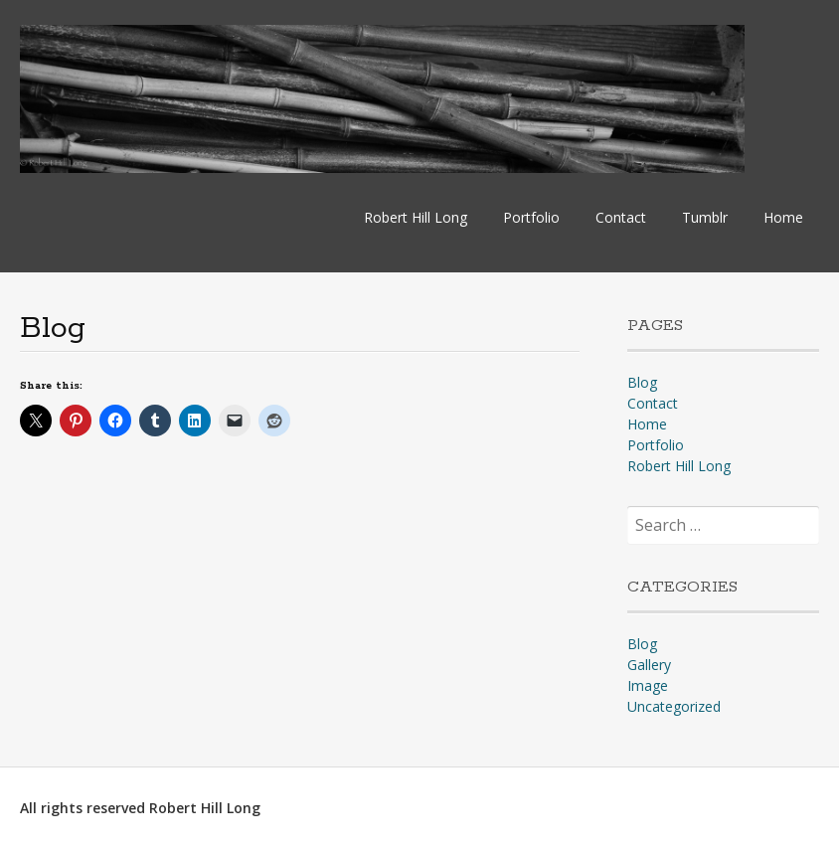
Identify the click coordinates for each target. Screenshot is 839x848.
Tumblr (705, 217)
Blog (642, 382)
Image (647, 685)
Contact (620, 217)
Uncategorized (674, 706)
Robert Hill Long (415, 217)
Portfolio (531, 217)
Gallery (649, 664)
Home (783, 217)
